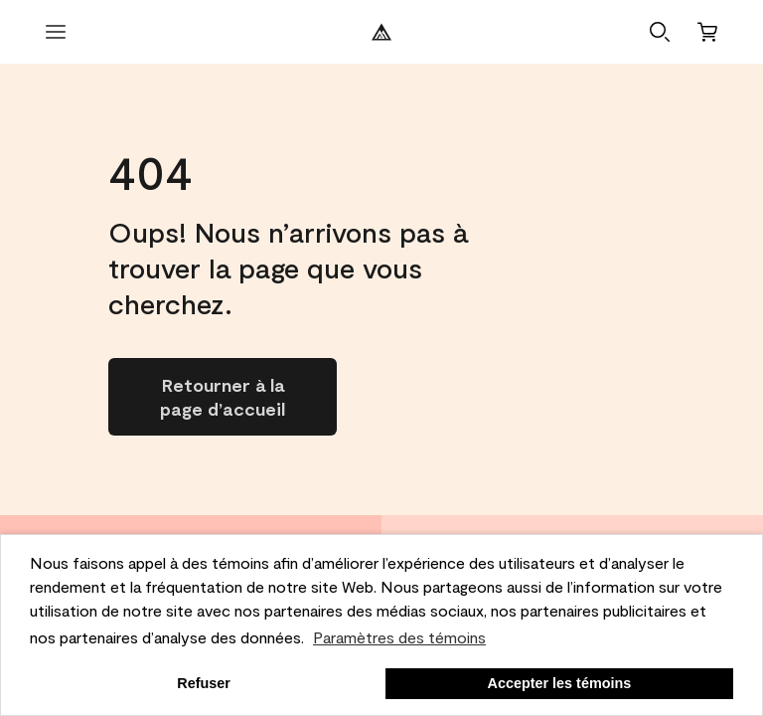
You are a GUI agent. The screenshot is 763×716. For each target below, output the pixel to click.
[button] (660, 32)
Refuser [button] (203, 683)
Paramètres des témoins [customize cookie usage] (399, 636)
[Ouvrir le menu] (55, 32)
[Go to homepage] (222, 397)
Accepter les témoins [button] (560, 683)
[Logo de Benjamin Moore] (381, 32)
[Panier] (707, 32)
